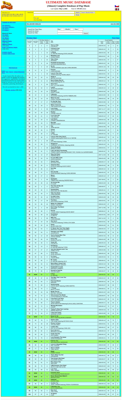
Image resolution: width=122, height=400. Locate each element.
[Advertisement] (9, 61)
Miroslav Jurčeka (10, 90)
